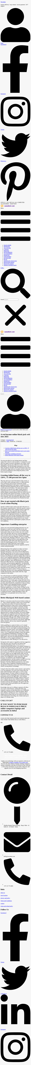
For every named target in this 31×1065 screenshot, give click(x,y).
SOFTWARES (7, 256)
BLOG (5, 259)
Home (2, 429)
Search (2, 299)
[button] (15, 225)
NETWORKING (8, 252)
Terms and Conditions (6, 900)
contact (2, 903)
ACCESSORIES (8, 253)
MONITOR (7, 246)
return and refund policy (7, 906)
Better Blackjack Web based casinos (14, 455)
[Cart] (2, 268)
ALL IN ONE (7, 248)
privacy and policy (5, 898)
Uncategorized (7, 429)
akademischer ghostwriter (10, 261)
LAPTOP (6, 249)
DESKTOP (6, 255)
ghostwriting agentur (9, 262)
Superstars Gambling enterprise (13, 453)
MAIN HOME (7, 245)
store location (4, 895)
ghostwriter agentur (9, 263)
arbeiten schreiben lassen (10, 265)
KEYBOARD (7, 258)
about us (3, 892)
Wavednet (3, 2)
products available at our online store (18, 762)
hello (8, 441)
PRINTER (6, 251)
